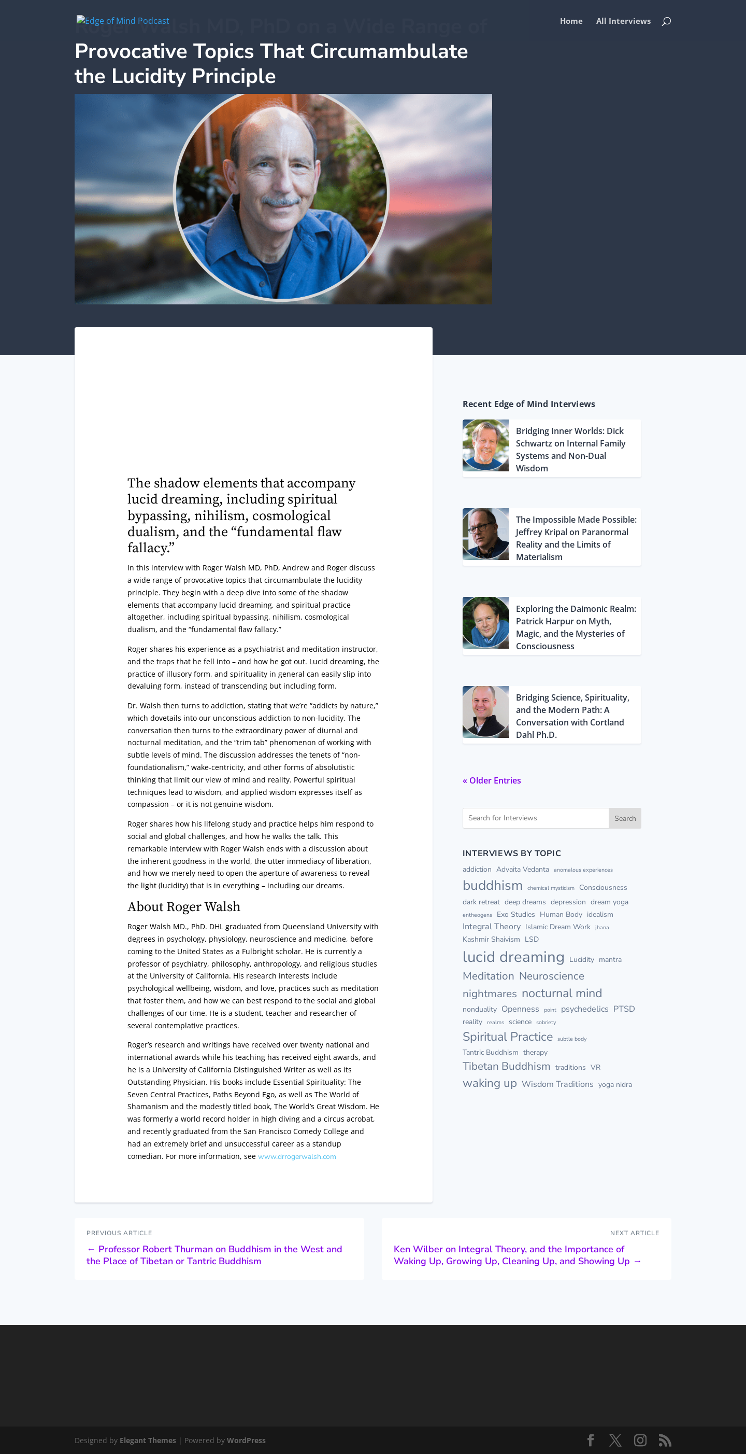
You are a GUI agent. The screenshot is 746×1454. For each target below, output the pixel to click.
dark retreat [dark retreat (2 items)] (481, 902)
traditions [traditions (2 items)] (570, 1067)
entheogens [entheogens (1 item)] (477, 915)
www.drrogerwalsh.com (297, 1157)
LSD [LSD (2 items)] (532, 939)
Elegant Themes (148, 1440)
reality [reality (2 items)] (472, 1022)
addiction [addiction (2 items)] (477, 869)
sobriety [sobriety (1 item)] (546, 1022)
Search (625, 818)
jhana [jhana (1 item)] (602, 927)
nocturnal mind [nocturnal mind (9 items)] (562, 993)
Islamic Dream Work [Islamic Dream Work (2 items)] (558, 927)
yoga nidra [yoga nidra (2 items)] (615, 1084)
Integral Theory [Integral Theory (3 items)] (492, 926)
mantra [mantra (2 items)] (610, 959)
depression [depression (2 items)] (568, 902)
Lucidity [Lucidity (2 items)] (581, 959)
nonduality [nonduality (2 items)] (480, 1009)
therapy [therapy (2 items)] (535, 1052)
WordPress (246, 1440)
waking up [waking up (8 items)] (490, 1083)
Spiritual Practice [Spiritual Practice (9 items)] (508, 1036)
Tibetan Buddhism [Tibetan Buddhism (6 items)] (507, 1066)
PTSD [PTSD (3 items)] (624, 1009)
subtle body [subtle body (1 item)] (571, 1039)
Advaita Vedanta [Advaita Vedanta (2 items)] (522, 869)
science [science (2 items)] (520, 1022)
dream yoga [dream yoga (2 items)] (609, 902)
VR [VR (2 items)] (595, 1067)
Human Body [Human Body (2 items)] (561, 914)
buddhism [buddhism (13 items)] (493, 885)
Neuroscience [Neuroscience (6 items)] (551, 976)
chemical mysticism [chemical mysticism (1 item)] (551, 888)
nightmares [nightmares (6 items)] (490, 993)
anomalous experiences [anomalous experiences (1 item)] (583, 870)
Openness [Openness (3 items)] (520, 1009)
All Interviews (623, 21)
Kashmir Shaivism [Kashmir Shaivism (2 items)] (491, 939)
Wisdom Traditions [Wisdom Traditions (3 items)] (558, 1084)
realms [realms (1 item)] (495, 1022)
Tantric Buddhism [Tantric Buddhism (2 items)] (491, 1052)
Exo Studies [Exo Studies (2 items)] (516, 914)
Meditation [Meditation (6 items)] (488, 976)
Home (571, 21)
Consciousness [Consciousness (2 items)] (603, 887)
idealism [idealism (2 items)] (600, 914)
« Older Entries (492, 780)
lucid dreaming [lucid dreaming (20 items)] (514, 956)
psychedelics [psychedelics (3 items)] (585, 1009)
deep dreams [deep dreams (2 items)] (525, 902)
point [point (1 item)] (550, 1010)
